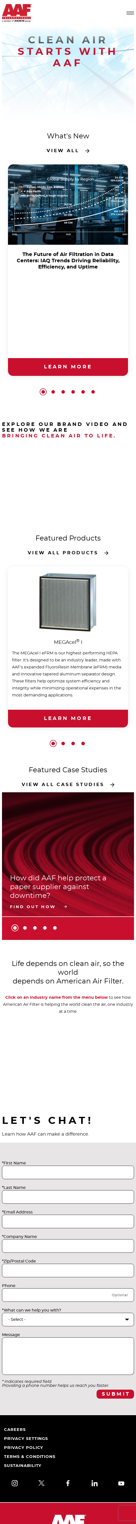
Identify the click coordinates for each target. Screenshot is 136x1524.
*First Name (14, 1082)
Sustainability (22, 1384)
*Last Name (14, 1106)
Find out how (33, 826)
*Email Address (17, 1131)
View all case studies (63, 703)
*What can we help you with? (31, 1229)
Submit (116, 1312)
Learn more (68, 285)
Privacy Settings (26, 1357)
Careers (15, 1348)
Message (11, 1253)
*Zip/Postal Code (19, 1180)
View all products (63, 471)
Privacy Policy (23, 1366)
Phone (8, 1204)
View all (63, 151)
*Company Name (19, 1155)
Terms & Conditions (29, 1375)
